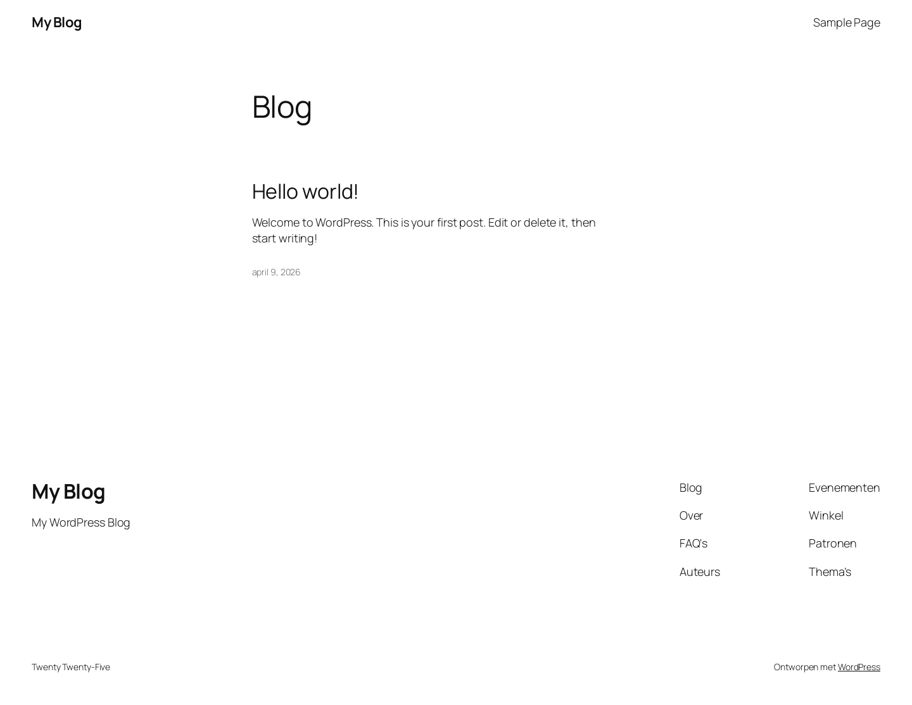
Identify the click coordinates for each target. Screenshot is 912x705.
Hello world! (306, 191)
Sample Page (846, 22)
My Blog (57, 22)
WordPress (859, 667)
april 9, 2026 (276, 272)
